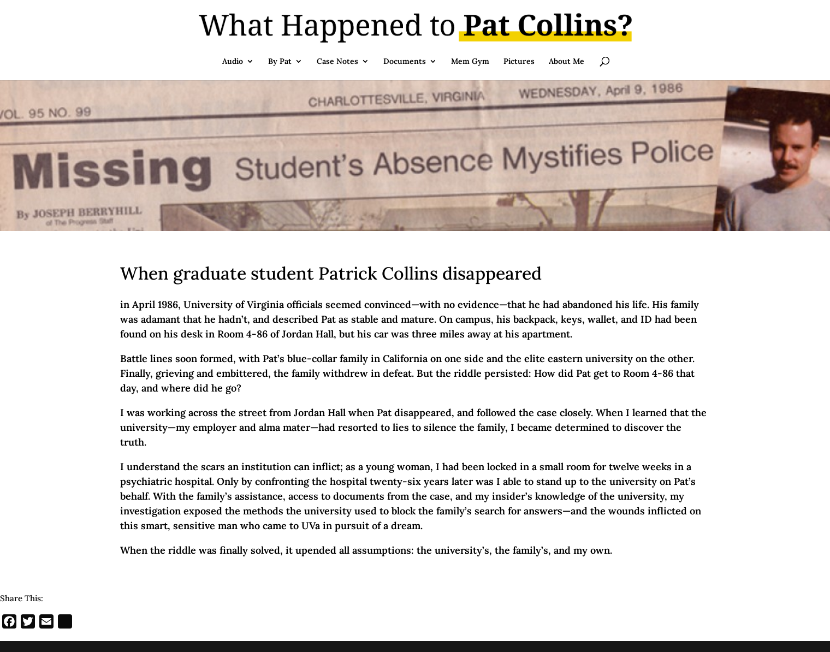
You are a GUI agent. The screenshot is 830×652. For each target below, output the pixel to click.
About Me (566, 61)
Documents (404, 61)
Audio (232, 61)
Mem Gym (470, 61)
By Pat (280, 61)
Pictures (519, 61)
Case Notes (337, 61)
